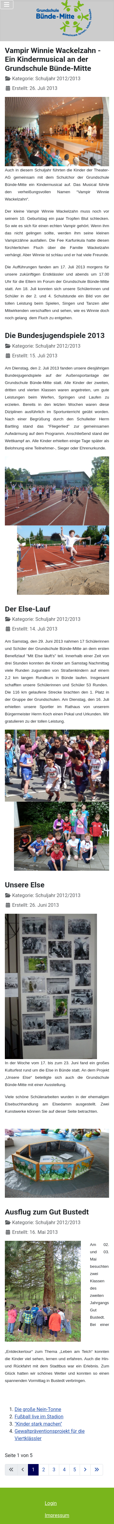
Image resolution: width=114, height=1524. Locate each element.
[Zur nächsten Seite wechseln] (85, 1470)
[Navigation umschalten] (6, 4)
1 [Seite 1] (33, 1470)
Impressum (57, 1515)
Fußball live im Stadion (39, 1417)
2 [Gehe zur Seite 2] (43, 1470)
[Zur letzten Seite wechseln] (96, 1470)
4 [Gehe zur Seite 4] (64, 1470)
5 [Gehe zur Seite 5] (74, 1470)
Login (51, 1503)
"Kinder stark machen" (38, 1424)
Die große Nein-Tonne (38, 1409)
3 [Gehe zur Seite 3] (54, 1470)
